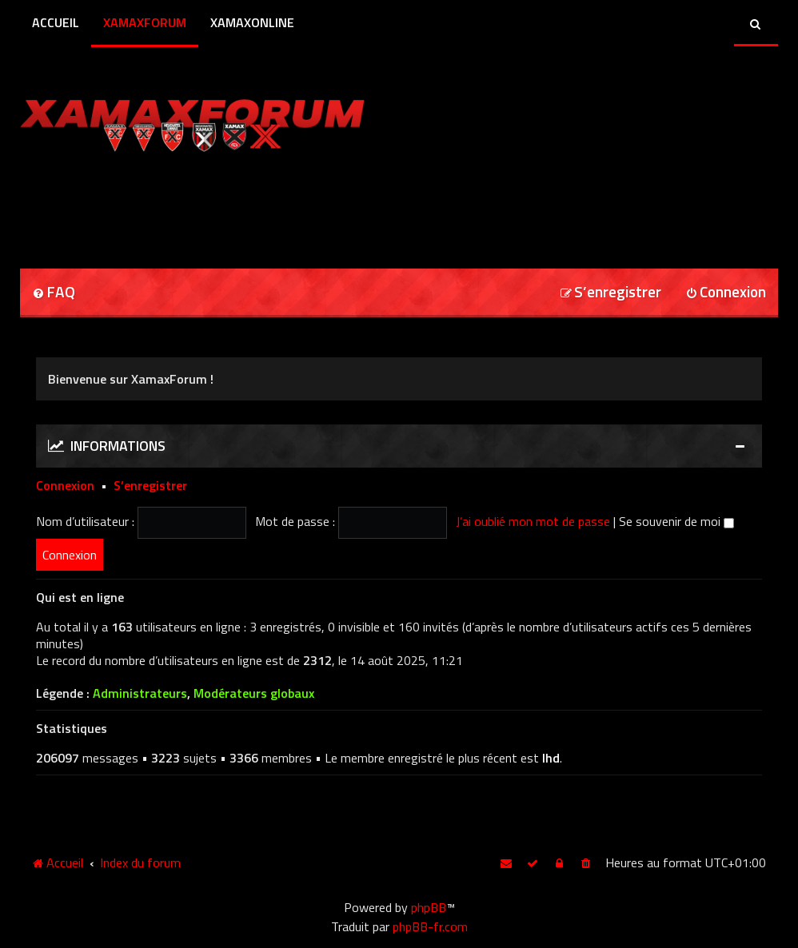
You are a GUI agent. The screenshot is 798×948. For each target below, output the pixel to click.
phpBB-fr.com (430, 926)
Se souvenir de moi (676, 521)
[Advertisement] (207, 205)
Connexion (65, 485)
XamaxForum (144, 22)
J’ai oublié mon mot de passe (533, 521)
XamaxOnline (252, 22)
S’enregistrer (150, 485)
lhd (551, 757)
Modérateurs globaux (254, 693)
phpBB (428, 907)
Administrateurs (140, 693)
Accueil (55, 22)
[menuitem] (53, 293)
